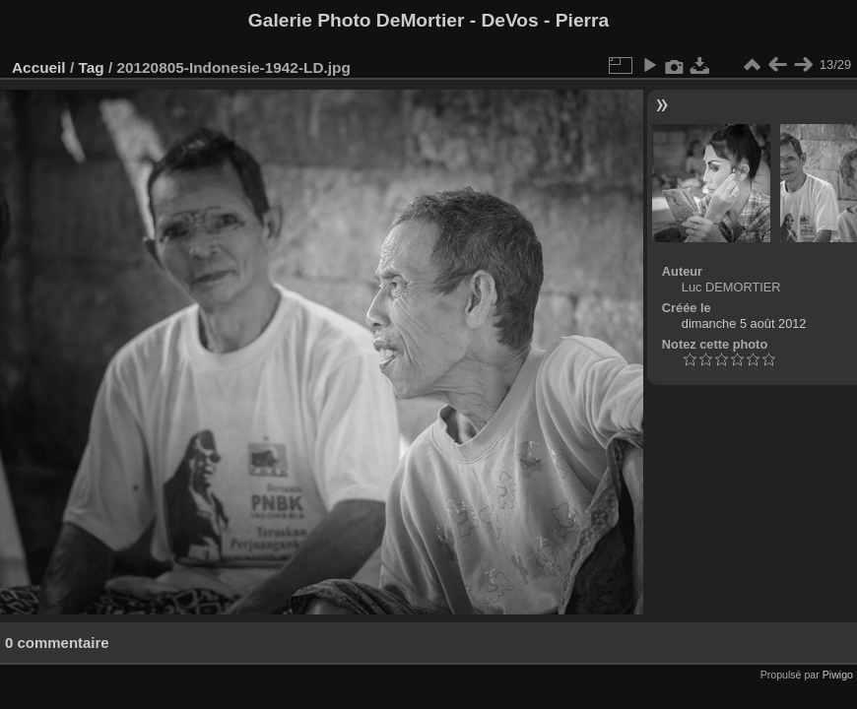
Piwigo (838, 674)
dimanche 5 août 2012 (744, 323)
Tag (90, 67)
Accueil (39, 67)
